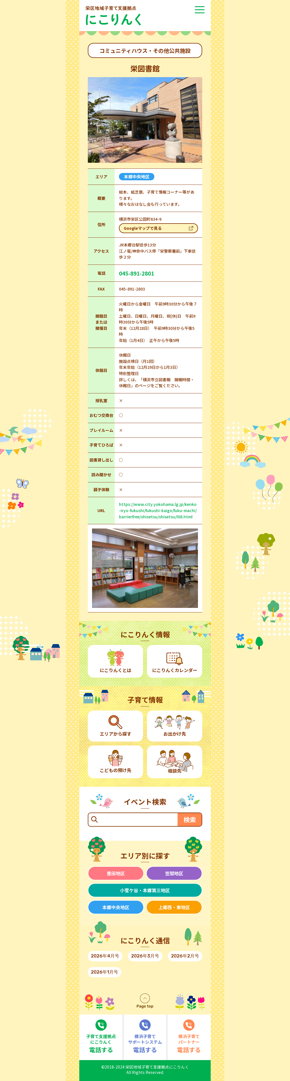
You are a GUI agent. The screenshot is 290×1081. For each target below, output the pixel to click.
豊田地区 (116, 873)
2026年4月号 (105, 956)
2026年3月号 (145, 956)
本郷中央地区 (115, 907)
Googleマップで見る (143, 228)
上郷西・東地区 (174, 907)
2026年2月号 (185, 956)
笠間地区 (174, 873)
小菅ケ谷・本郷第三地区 (145, 890)
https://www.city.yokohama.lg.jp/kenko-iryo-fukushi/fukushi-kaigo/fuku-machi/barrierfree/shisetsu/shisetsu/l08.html (158, 510)
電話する (101, 1036)
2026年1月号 (104, 972)
